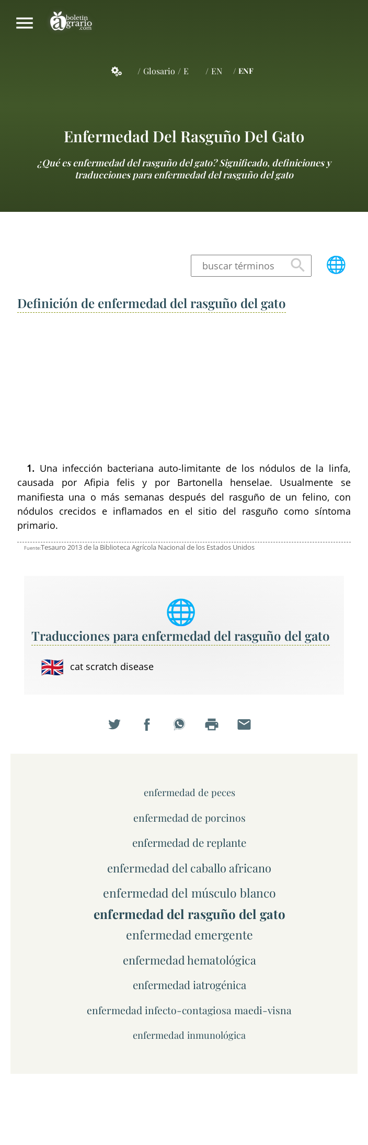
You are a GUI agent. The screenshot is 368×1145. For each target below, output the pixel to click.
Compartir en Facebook (151, 729)
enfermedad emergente (189, 934)
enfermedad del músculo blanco (189, 893)
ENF (246, 70)
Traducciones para (180, 635)
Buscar (298, 266)
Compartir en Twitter (119, 729)
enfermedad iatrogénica (189, 985)
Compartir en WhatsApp (184, 729)
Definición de (151, 302)
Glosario (159, 70)
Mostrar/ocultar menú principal (24, 23)
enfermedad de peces (189, 792)
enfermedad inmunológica (189, 1034)
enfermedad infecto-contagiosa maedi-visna (189, 1010)
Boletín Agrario (71, 23)
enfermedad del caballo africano (189, 867)
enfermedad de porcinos (189, 817)
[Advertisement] (183, 388)
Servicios (122, 71)
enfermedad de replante (189, 842)
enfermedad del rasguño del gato (184, 136)
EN (216, 70)
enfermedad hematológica (189, 959)
